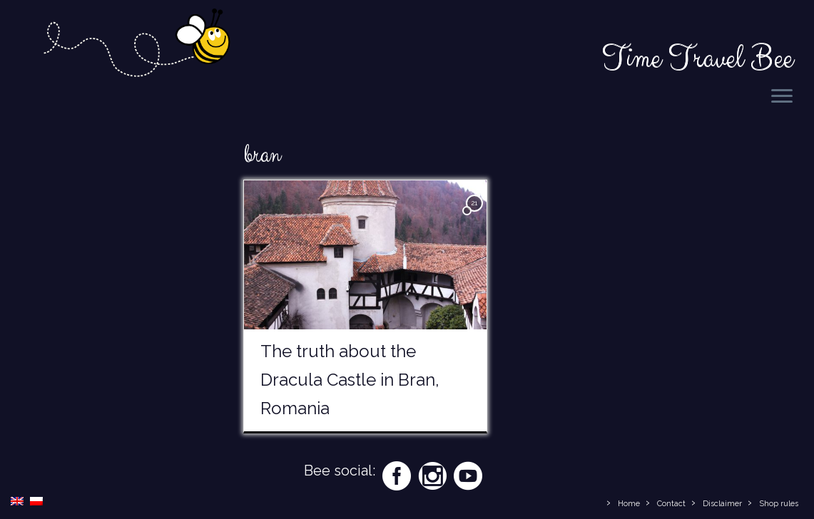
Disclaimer (722, 503)
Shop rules (778, 503)
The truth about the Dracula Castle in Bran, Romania (349, 379)
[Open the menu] (782, 97)
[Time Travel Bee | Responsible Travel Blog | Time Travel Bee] (136, 45)
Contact (671, 503)
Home (629, 503)
